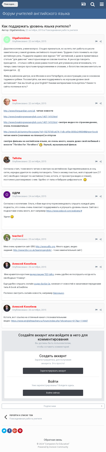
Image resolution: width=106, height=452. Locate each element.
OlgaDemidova (17, 30)
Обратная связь (53, 439)
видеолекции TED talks (42, 274)
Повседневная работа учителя (61, 30)
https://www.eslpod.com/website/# (64, 211)
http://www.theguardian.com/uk (19, 110)
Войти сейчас (53, 393)
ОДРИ (16, 193)
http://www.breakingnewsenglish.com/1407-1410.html (30, 116)
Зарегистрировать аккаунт (53, 371)
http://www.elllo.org (45, 246)
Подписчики (50, 406)
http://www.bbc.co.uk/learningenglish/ (32, 250)
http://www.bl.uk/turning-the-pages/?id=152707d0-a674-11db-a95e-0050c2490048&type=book (51, 131)
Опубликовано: (29, 41)
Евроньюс (58, 293)
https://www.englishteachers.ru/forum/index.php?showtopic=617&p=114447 (49, 321)
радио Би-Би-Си (42, 283)
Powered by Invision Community (53, 447)
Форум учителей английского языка (36, 13)
